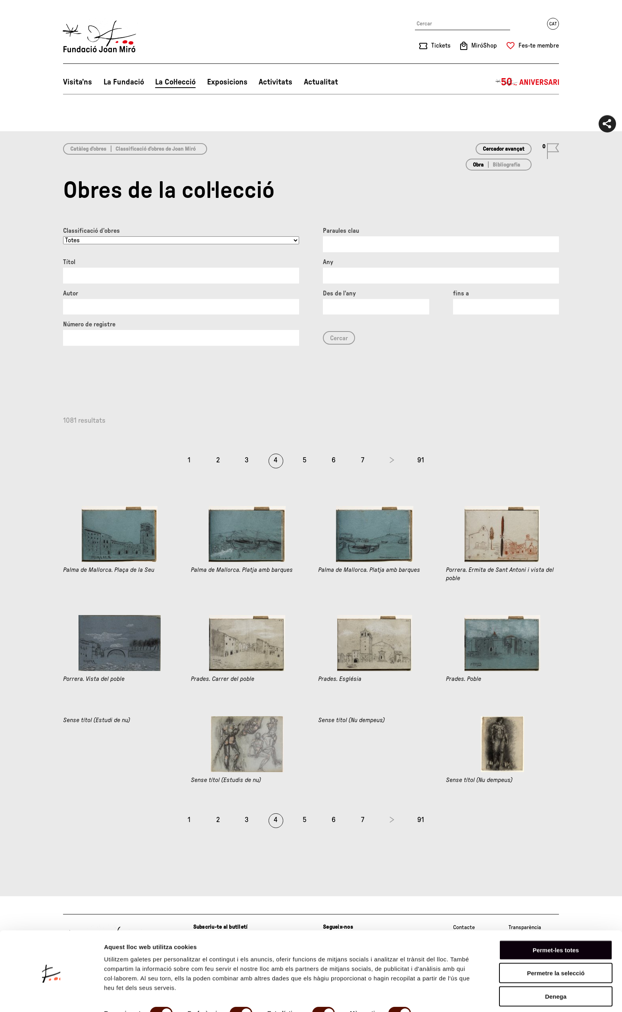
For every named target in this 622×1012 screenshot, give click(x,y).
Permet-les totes (556, 921)
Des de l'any (339, 293)
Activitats (275, 82)
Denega (555, 967)
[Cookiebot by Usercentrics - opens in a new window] (51, 996)
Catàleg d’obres (88, 149)
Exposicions (227, 82)
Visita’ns (77, 82)
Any (328, 262)
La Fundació (124, 82)
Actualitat (321, 82)
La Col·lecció (175, 82)
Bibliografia (506, 165)
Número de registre (89, 324)
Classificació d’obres (91, 231)
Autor (70, 293)
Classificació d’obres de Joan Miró (155, 149)
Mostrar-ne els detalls (135, 996)
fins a (461, 293)
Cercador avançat (503, 149)
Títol (69, 262)
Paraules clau (341, 231)
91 (420, 460)
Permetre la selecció (555, 944)
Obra (478, 165)
